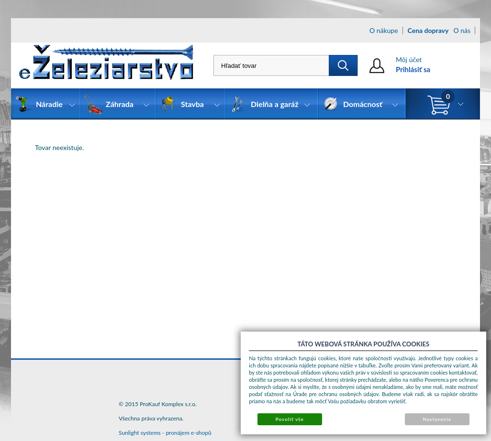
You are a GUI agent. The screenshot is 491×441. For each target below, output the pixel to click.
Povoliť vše (290, 419)
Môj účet (409, 59)
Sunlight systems (140, 432)
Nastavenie (437, 419)
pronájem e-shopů (188, 432)
